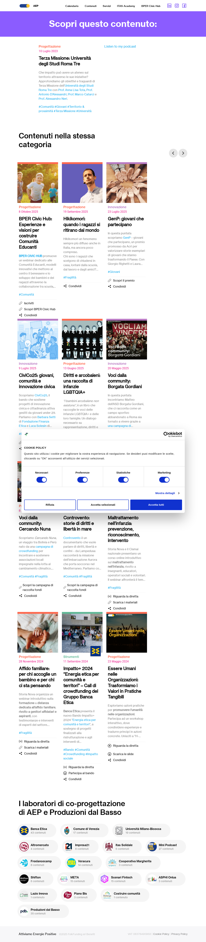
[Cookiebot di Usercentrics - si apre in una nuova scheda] (166, 434)
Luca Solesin (37, 426)
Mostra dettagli (165, 493)
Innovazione (117, 207)
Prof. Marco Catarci (81, 94)
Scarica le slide (123, 754)
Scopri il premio (124, 280)
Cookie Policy (161, 933)
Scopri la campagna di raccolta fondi (38, 587)
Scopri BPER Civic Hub (40, 309)
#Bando (68, 749)
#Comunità (46, 106)
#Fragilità (69, 277)
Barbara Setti (46, 417)
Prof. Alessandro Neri (53, 98)
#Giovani (60, 106)
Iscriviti (29, 303)
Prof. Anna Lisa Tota (71, 90)
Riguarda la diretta (125, 596)
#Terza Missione (65, 111)
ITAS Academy (126, 6)
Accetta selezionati (103, 504)
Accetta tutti (156, 504)
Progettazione (50, 46)
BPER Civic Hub (150, 6)
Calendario (71, 6)
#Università (83, 111)
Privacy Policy (179, 933)
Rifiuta (50, 504)
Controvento (72, 538)
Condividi (30, 315)
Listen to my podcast (120, 46)
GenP (126, 237)
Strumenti (71, 657)
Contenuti (90, 6)
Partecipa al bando (81, 773)
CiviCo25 (41, 395)
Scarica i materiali (125, 602)
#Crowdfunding (74, 754)
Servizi (107, 6)
